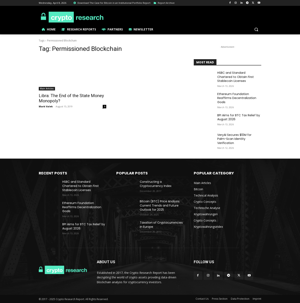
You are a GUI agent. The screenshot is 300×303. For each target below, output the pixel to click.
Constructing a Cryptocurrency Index (155, 184)
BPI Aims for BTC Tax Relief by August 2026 (238, 117)
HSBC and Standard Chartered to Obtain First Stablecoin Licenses (235, 77)
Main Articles (47, 88)
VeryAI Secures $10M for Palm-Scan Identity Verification (234, 139)
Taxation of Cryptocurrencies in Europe (161, 224)
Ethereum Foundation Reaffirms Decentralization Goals (236, 98)
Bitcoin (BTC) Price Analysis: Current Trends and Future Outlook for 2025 (160, 205)
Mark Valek (46, 106)
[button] (256, 29)
